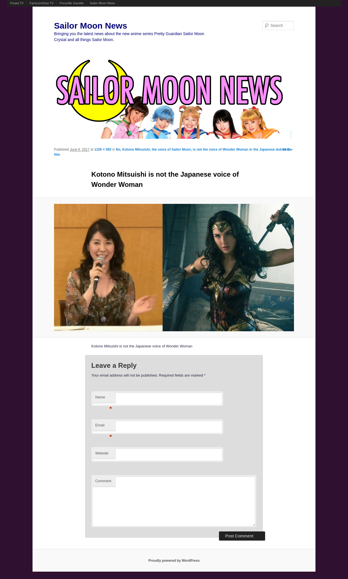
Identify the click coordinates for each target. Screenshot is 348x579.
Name (103, 399)
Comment (103, 481)
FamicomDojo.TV (42, 3)
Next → (288, 149)
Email (103, 427)
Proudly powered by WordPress (173, 561)
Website (102, 453)
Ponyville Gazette (72, 3)
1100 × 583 (102, 149)
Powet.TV (17, 3)
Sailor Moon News (102, 3)
